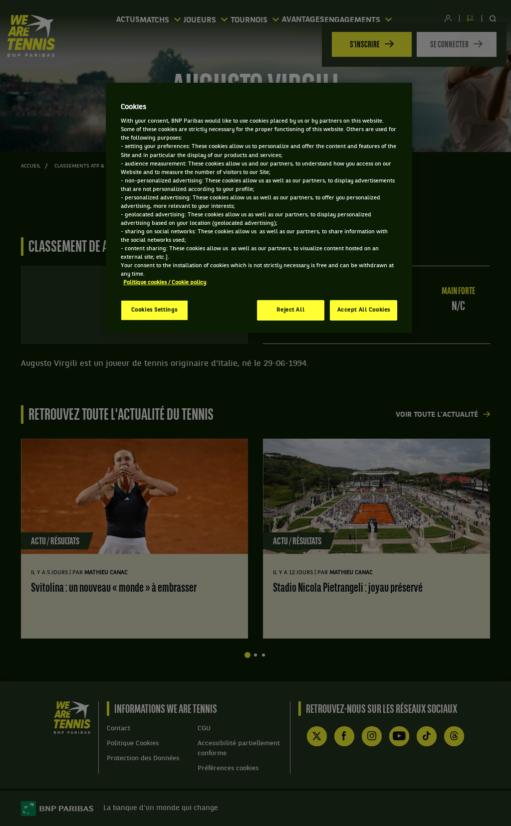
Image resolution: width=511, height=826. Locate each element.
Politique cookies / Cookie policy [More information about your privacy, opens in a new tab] (164, 283)
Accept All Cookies (363, 310)
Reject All (290, 310)
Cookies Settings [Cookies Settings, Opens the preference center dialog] (154, 310)
